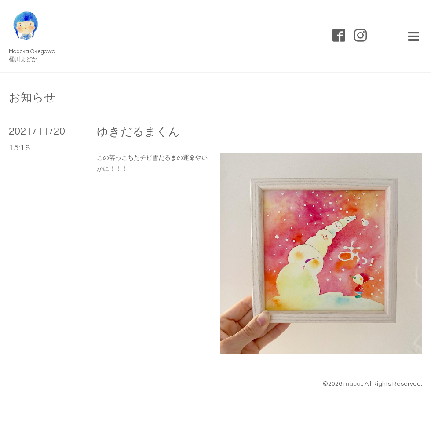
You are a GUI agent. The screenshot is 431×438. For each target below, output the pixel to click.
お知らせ (32, 97)
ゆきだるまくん (138, 132)
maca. (352, 384)
